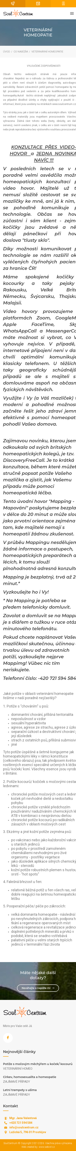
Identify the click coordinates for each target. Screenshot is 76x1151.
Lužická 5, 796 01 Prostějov (27, 1132)
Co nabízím (21, 51)
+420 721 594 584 (20, 1122)
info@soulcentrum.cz (24, 1127)
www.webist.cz (47, 1147)
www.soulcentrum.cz (64, 104)
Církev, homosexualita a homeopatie (29, 1077)
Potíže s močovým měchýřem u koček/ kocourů (38, 1064)
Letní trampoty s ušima (20, 1090)
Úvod (6, 51)
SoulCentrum (10, 1143)
